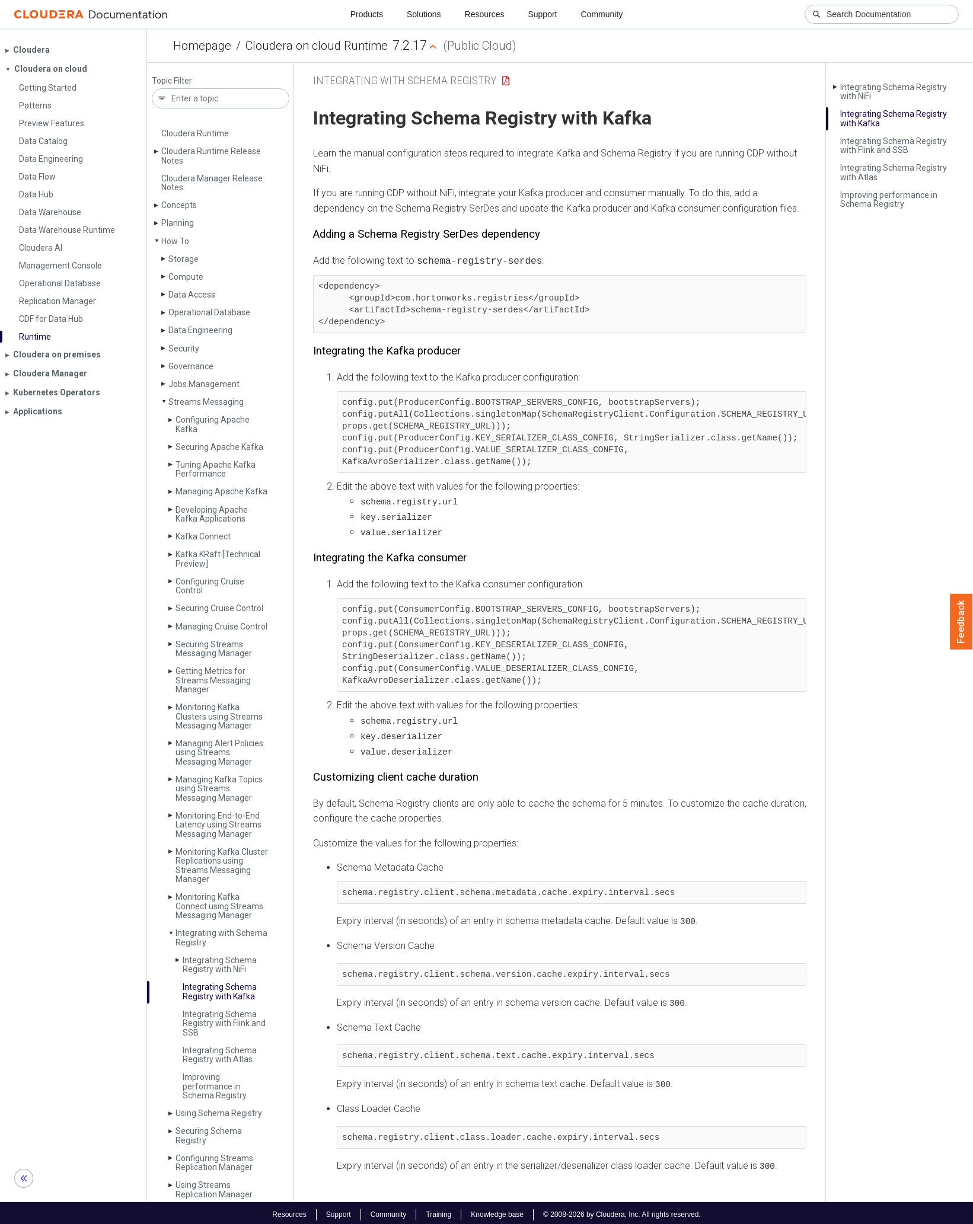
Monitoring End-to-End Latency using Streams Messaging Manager (218, 825)
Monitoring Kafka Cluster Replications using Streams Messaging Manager (222, 865)
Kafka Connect (203, 536)
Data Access (191, 294)
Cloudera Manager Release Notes (212, 183)
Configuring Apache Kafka (213, 424)
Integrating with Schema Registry (221, 937)
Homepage (202, 46)
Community (602, 14)
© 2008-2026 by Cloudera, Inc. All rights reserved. (622, 1211)
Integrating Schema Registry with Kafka (220, 991)
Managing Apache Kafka (221, 491)
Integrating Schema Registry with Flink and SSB (224, 1023)
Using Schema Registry (219, 1113)
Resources (485, 14)
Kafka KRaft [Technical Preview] (218, 558)
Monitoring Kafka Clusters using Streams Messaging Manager (219, 716)
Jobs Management (204, 384)
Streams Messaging (206, 402)
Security (183, 348)
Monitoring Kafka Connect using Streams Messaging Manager (219, 906)
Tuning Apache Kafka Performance (216, 469)
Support (542, 14)
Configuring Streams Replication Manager (214, 1162)
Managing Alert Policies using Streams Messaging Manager (219, 752)
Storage (183, 259)
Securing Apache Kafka (219, 447)
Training (438, 1211)
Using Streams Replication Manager (214, 1189)
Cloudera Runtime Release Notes (211, 155)
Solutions (424, 14)
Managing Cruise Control (221, 626)
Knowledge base (497, 1211)
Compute (185, 277)
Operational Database (209, 312)
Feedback (961, 622)
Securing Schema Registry (209, 1135)
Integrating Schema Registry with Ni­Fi (220, 964)
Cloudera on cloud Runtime (316, 46)
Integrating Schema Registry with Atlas (220, 1055)
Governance (190, 366)
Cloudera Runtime (195, 133)
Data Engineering (200, 330)
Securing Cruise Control (219, 608)
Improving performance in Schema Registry (215, 1086)
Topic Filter (172, 80)
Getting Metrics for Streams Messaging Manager (213, 680)
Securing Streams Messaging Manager (214, 649)
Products (366, 14)
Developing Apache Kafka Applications (212, 514)
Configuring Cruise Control (210, 586)
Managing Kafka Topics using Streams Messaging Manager (219, 789)
